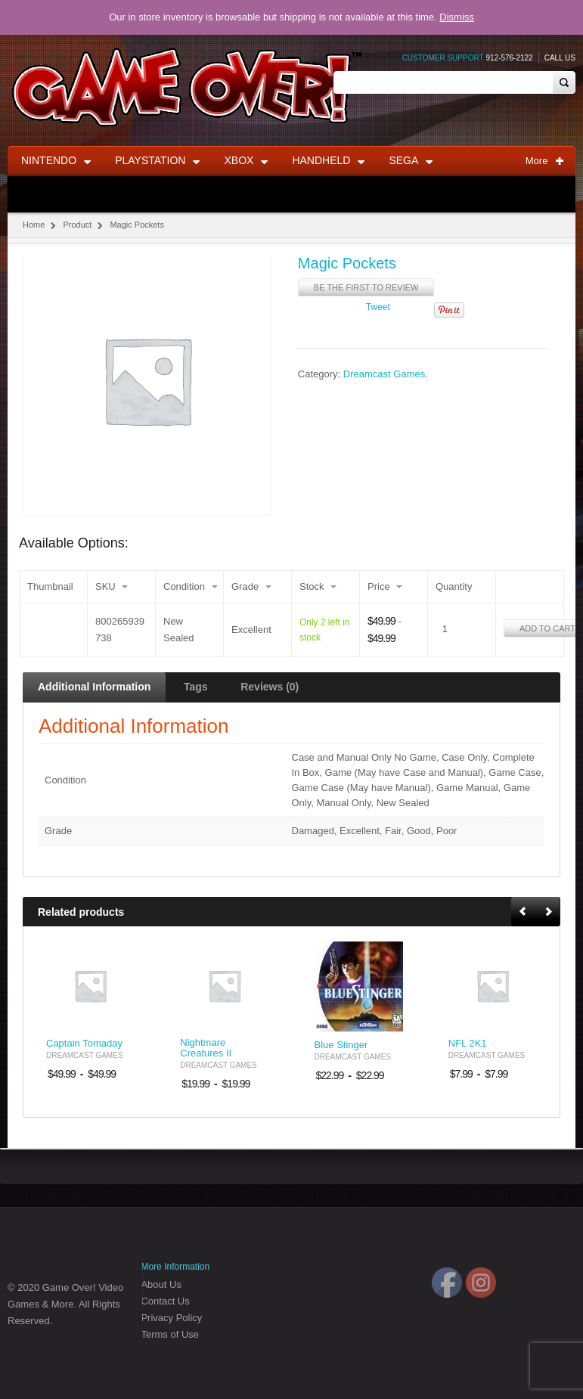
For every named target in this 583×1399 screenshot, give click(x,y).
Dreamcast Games (384, 374)
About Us (161, 1284)
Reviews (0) (269, 687)
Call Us (559, 58)
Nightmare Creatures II (205, 1048)
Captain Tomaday (84, 1043)
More (545, 160)
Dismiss (456, 17)
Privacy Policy (171, 1317)
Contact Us (165, 1301)
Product (77, 224)
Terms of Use (170, 1334)
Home (34, 224)
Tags (196, 687)
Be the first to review (366, 287)
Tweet (378, 307)
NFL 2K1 (467, 1043)
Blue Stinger (341, 1045)
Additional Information (94, 687)
